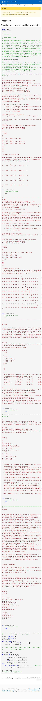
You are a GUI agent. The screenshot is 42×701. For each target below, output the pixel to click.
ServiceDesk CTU (35, 691)
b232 (5, 5)
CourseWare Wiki (9, 2)
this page (25, 14)
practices (26, 5)
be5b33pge (19, 5)
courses (11, 5)
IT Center (30, 689)
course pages (6, 14)
